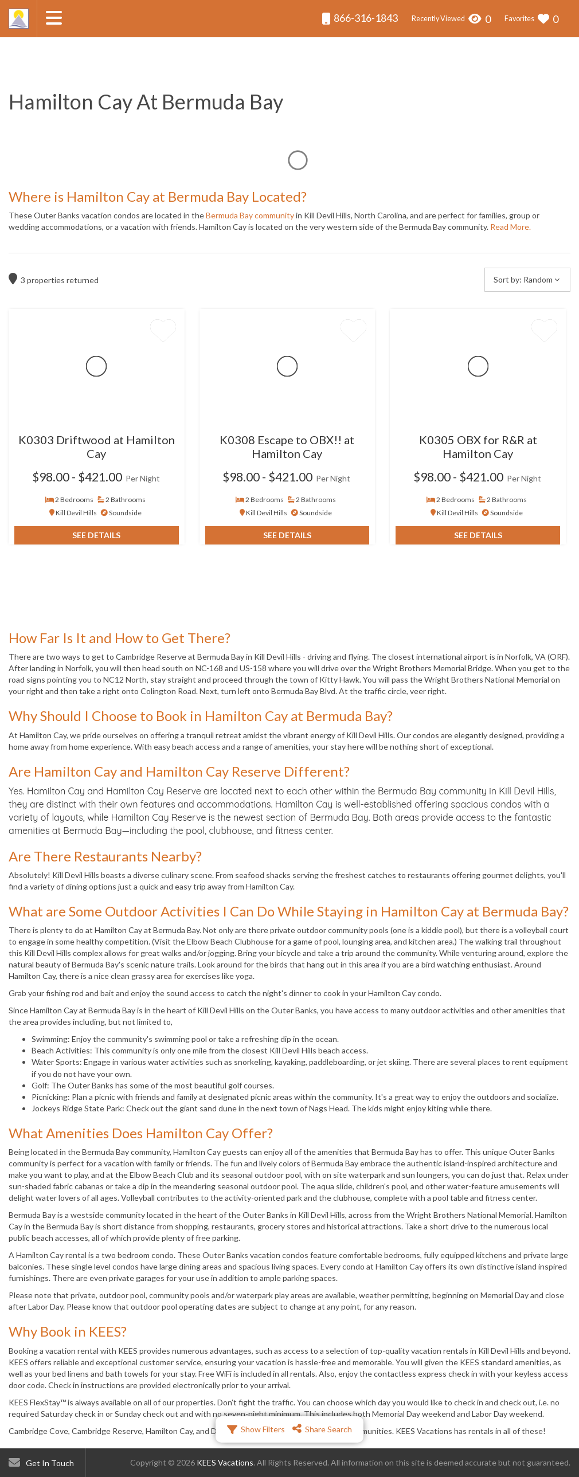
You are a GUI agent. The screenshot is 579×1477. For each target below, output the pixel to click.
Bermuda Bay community (250, 215)
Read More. (510, 227)
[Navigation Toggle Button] (54, 18)
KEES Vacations (225, 1462)
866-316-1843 (360, 18)
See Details (96, 535)
